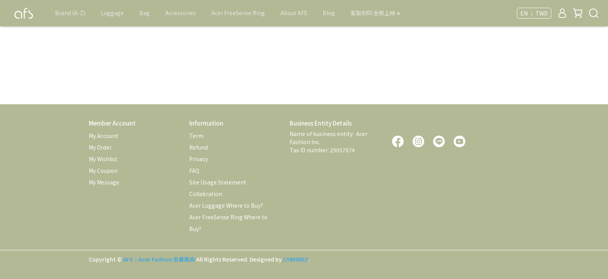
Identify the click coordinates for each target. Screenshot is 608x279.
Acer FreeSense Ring (238, 13)
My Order (100, 147)
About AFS (293, 13)
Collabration (205, 194)
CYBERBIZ (295, 259)
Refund (198, 147)
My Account (103, 136)
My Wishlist (103, 159)
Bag (144, 13)
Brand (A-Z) (70, 13)
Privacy (198, 159)
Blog (329, 13)
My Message (104, 182)
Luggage (112, 13)
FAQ (194, 170)
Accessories (180, 13)
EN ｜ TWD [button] (534, 13)
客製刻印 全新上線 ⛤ (376, 13)
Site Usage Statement (217, 182)
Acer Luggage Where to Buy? (226, 205)
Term (196, 136)
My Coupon (103, 170)
